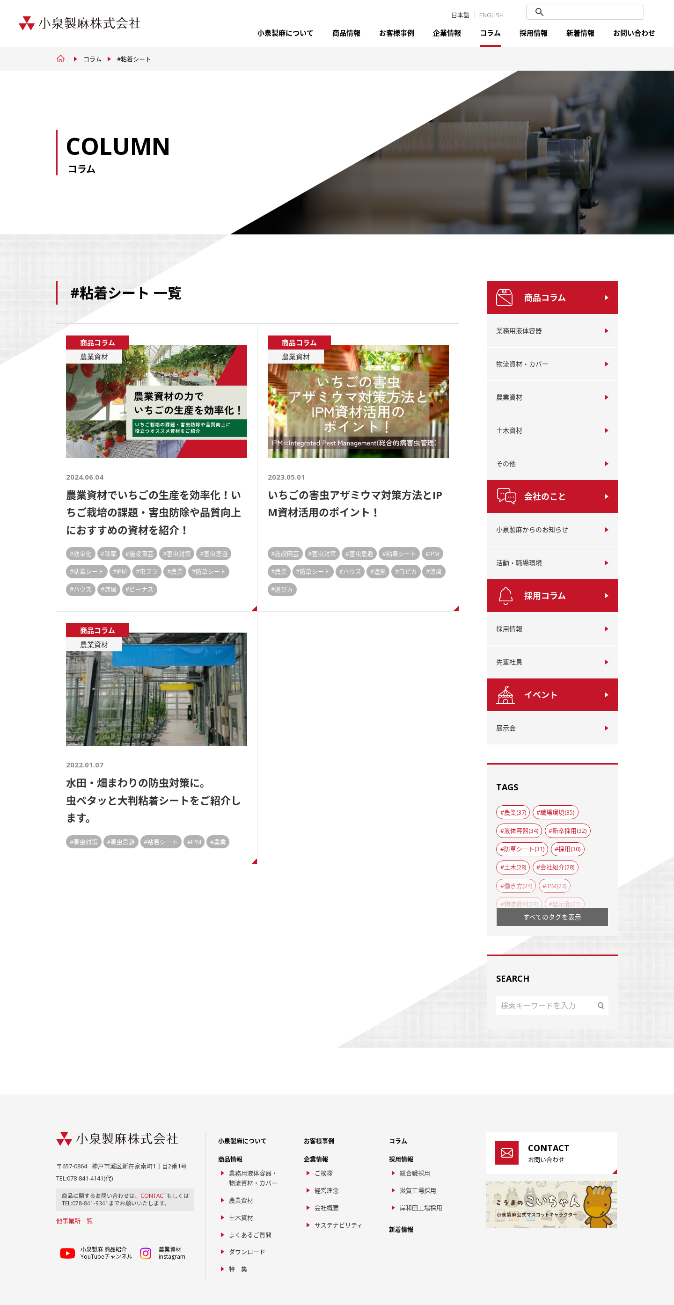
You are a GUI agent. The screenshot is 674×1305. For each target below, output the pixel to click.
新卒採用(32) (569, 830)
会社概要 (327, 1207)
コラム (490, 32)
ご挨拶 (324, 1173)
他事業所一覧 (74, 1221)
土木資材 (509, 430)
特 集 (238, 1269)
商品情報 (346, 32)
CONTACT (153, 1195)
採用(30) (569, 849)
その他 (506, 463)
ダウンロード (247, 1251)
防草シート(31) (524, 849)
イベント (541, 694)
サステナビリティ (339, 1225)
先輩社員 (509, 661)
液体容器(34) (521, 830)
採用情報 (534, 32)
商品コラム (545, 297)
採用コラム (545, 595)
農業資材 (509, 397)
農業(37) (515, 812)
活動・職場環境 (519, 562)
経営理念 (327, 1190)
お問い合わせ (634, 32)
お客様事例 (396, 32)
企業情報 (447, 32)
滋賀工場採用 (418, 1190)
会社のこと (545, 496)
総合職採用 (415, 1173)
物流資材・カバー (522, 363)
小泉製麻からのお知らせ (532, 529)
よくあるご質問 (250, 1235)
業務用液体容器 (519, 330)
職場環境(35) (557, 812)
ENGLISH (491, 15)
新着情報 (580, 32)
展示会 (506, 727)
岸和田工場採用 (421, 1207)
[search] (586, 12)
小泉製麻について (285, 32)
